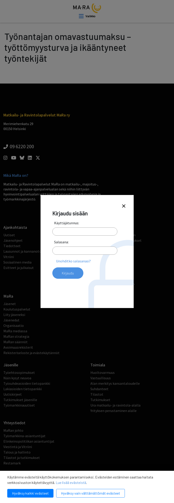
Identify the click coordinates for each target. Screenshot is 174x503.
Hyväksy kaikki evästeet (30, 493)
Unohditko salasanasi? (73, 261)
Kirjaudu (68, 273)
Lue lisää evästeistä (71, 482)
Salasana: (61, 242)
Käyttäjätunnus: (66, 223)
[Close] (123, 206)
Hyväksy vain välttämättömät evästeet (90, 493)
